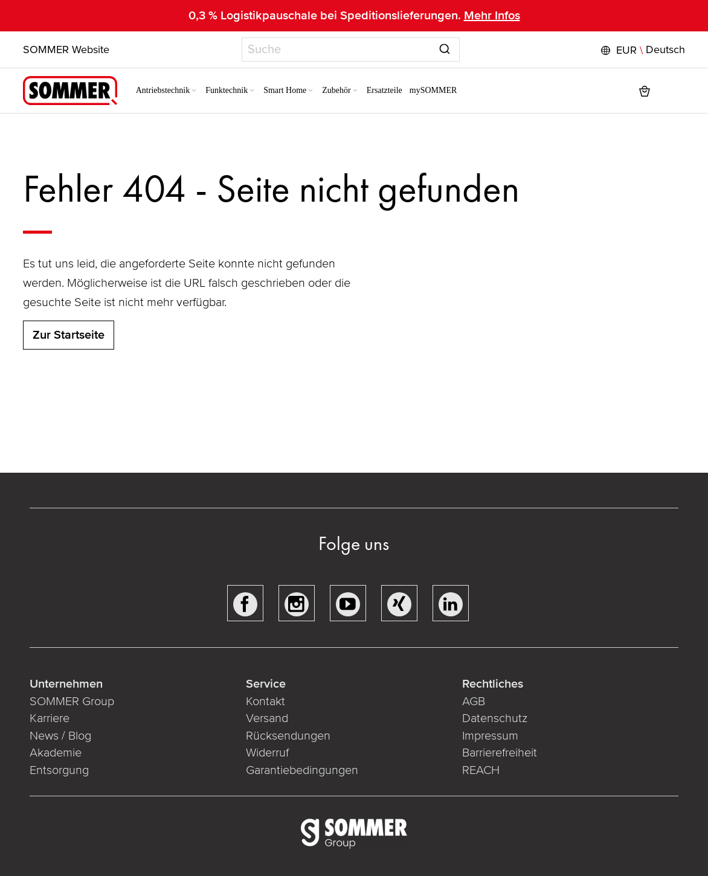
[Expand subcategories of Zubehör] (355, 91)
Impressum (490, 736)
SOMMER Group (72, 701)
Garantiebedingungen (302, 770)
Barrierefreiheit (499, 753)
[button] (641, 50)
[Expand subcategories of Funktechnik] (252, 91)
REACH (481, 770)
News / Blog (60, 736)
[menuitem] (167, 90)
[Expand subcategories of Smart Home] (311, 91)
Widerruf (267, 753)
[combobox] (351, 49)
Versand (267, 718)
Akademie (57, 753)
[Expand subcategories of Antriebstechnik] (194, 91)
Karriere (49, 718)
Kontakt (265, 701)
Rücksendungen (288, 736)
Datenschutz (494, 718)
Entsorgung (59, 770)
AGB (473, 701)
